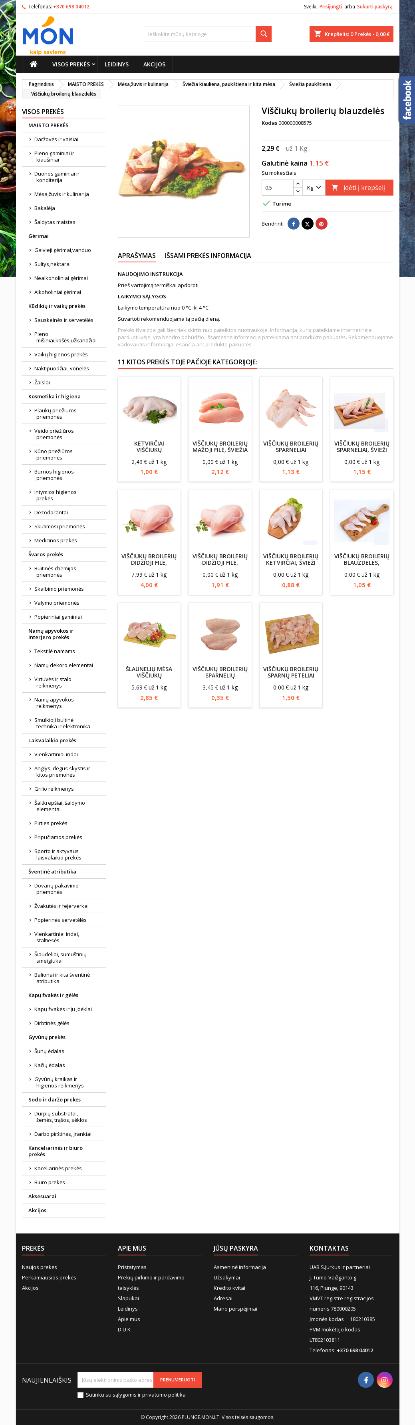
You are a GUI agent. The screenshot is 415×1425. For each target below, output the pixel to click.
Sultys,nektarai (52, 264)
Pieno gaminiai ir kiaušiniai (54, 156)
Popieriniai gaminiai (58, 616)
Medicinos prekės (55, 540)
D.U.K (124, 1329)
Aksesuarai (42, 1196)
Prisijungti (331, 6)
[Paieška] (208, 34)
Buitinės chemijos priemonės (55, 571)
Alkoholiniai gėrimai (57, 292)
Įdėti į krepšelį (358, 187)
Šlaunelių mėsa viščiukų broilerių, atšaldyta (149, 678)
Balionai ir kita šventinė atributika (62, 978)
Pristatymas (132, 1267)
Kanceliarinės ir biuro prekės (55, 1151)
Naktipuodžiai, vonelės (61, 368)
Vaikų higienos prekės (61, 354)
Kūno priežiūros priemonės (53, 454)
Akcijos (154, 64)
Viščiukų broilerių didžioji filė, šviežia (220, 562)
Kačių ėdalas (49, 1065)
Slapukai (128, 1298)
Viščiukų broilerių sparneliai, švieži (361, 447)
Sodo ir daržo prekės (54, 1099)
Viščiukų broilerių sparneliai (290, 447)
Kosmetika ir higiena (54, 396)
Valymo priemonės (56, 602)
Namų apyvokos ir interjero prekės (50, 634)
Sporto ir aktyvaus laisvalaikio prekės (57, 854)
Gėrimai (38, 236)
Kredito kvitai (229, 1287)
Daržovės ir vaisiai (56, 139)
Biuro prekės (49, 1182)
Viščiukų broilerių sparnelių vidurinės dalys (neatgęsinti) (220, 678)
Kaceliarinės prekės (58, 1168)
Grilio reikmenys (54, 788)
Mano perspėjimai (235, 1308)
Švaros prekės (45, 554)
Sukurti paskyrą (375, 6)
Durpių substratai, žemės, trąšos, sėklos (60, 1116)
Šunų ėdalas (49, 1051)
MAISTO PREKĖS (48, 125)
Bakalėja (44, 208)
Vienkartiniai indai (56, 754)
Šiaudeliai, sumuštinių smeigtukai (60, 957)
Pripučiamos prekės (58, 837)
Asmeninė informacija (240, 1267)
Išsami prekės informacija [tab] (208, 255)
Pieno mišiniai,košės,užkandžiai (65, 337)
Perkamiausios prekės (49, 1277)
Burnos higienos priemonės (54, 475)
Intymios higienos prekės (55, 495)
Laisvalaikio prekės (52, 740)
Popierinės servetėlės (60, 919)
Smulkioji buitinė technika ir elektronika (62, 723)
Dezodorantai (51, 512)
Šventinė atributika (52, 871)
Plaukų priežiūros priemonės (55, 413)
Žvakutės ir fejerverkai (61, 905)
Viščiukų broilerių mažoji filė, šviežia (220, 447)
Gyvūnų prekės (47, 1037)
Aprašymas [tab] (137, 255)
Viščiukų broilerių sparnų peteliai (290, 672)
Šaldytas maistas (54, 222)
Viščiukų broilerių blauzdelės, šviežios (361, 562)
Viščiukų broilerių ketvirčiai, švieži (290, 559)
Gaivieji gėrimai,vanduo (62, 250)
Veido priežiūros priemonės (54, 434)
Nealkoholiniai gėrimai (61, 278)
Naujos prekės (39, 1267)
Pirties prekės (51, 823)
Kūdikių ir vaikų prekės (56, 306)
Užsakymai (227, 1277)
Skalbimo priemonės (59, 588)
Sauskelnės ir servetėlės (63, 320)
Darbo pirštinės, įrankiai (62, 1133)
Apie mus (129, 1319)
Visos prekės (71, 64)
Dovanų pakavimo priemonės (56, 888)
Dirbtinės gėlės (51, 1023)
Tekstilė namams (54, 651)
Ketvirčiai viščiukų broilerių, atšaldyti (149, 453)
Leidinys (117, 64)
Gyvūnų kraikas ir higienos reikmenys (59, 1082)
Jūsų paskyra (236, 1248)
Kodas (269, 122)
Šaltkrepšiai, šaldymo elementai (59, 806)
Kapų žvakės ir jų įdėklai (63, 1009)
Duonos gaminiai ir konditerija (56, 177)
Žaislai (42, 382)
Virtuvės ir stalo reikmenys (52, 682)
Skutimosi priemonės (59, 526)
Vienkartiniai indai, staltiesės (56, 937)
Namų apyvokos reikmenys (54, 703)
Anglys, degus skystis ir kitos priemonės (62, 771)
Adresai (223, 1298)
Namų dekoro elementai (63, 665)
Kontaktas (329, 1248)
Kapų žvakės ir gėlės (53, 995)
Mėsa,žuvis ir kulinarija (61, 194)
